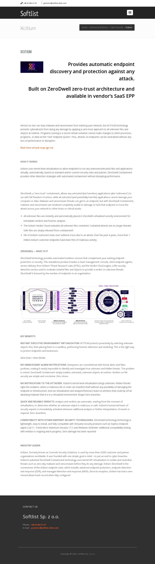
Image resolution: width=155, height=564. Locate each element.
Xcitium (26, 51)
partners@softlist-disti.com (54, 3)
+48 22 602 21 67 (30, 3)
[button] (130, 12)
